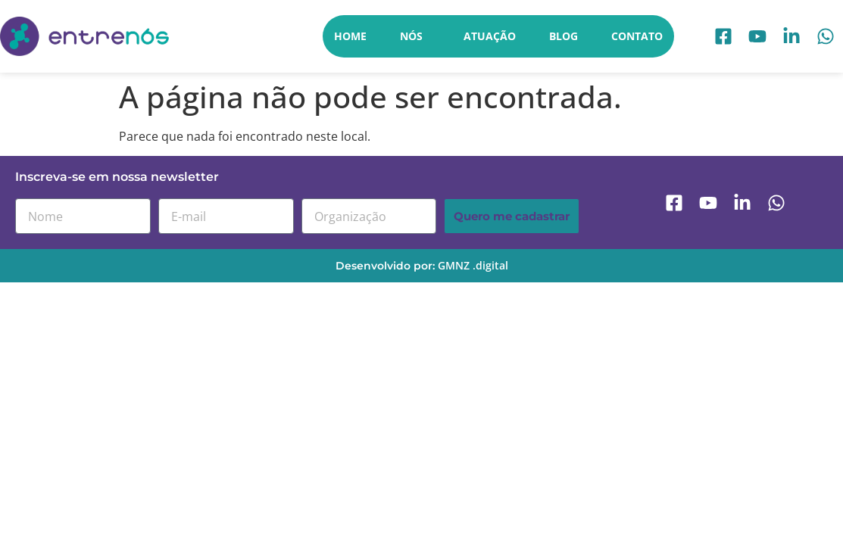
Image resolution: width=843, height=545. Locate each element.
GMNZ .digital (473, 265)
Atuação (490, 36)
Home (350, 36)
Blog (563, 36)
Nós (415, 36)
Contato (637, 36)
